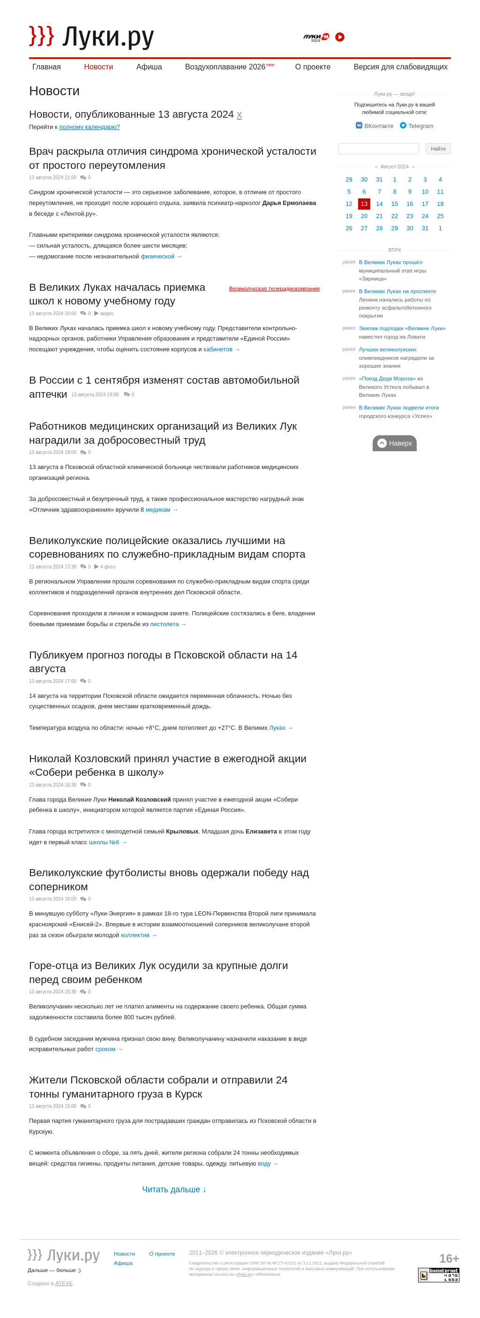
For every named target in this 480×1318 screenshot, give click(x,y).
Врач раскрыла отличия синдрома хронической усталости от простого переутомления (172, 158)
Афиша (149, 67)
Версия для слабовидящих (401, 67)
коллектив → (139, 935)
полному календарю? (89, 126)
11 (440, 191)
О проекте (312, 67)
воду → (268, 1163)
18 (440, 203)
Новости (98, 67)
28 (379, 228)
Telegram (416, 125)
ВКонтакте (375, 125)
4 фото (107, 566)
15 (394, 203)
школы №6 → (108, 842)
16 (409, 203)
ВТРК (394, 250)
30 (364, 179)
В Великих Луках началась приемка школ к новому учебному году (117, 294)
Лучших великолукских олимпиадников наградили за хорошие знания (396, 358)
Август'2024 (395, 166)
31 (379, 179)
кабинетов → (221, 349)
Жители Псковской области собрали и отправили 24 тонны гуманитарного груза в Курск (158, 1087)
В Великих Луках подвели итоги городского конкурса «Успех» (399, 412)
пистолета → (168, 624)
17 (425, 203)
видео (106, 313)
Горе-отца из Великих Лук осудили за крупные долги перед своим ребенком (158, 972)
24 (425, 216)
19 (348, 216)
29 (348, 179)
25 (440, 216)
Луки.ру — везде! (394, 94)
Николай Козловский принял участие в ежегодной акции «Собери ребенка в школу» (168, 765)
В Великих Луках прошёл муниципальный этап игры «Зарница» (392, 270)
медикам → (162, 509)
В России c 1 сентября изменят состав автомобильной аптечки (164, 387)
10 (425, 191)
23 (409, 216)
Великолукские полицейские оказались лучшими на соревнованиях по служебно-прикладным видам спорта (167, 547)
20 (364, 216)
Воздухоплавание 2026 (225, 67)
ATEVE (64, 1283)
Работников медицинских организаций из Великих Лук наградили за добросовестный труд (163, 433)
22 (394, 216)
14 (379, 203)
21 (379, 216)
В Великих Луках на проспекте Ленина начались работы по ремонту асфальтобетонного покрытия (397, 303)
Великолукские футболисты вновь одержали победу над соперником (169, 879)
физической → (161, 256)
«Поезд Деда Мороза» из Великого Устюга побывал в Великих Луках (394, 387)
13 (364, 203)
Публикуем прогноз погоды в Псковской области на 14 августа (163, 662)
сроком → (109, 1049)
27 (364, 228)
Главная (46, 67)
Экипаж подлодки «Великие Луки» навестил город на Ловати (402, 333)
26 (348, 228)
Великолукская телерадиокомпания (274, 288)
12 (348, 203)
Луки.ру (244, 1274)
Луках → (281, 727)
